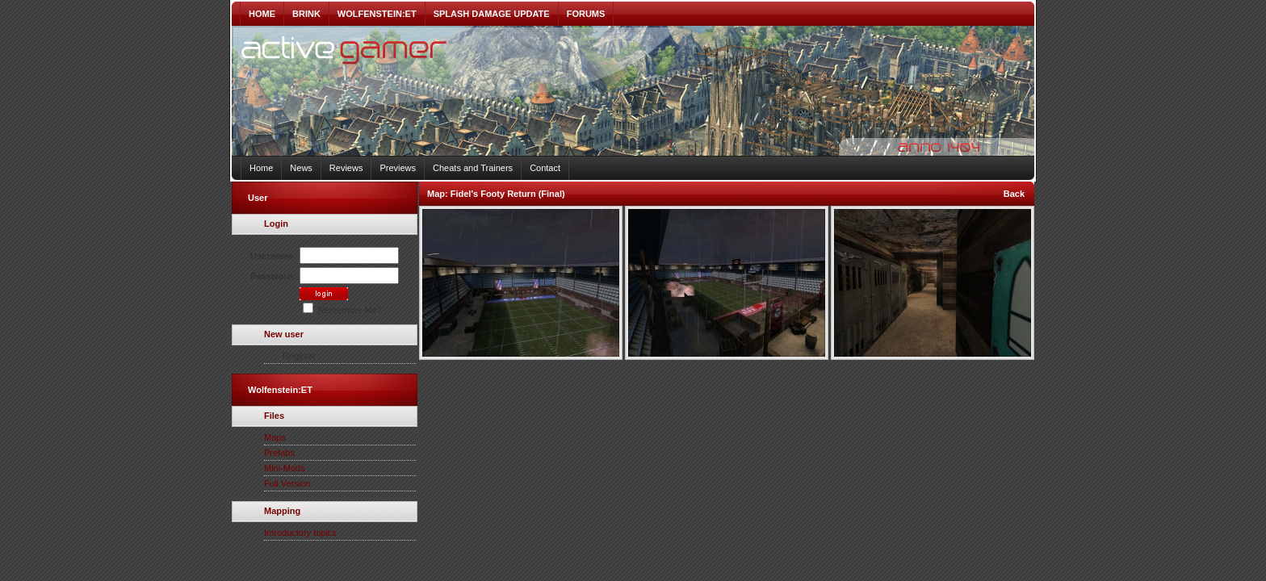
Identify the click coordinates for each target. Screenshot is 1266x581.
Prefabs (279, 453)
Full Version (287, 483)
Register (299, 356)
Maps (275, 437)
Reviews (346, 168)
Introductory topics (300, 532)
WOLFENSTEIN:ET (377, 14)
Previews (397, 168)
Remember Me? (342, 310)
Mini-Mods (284, 468)
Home (261, 168)
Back (1014, 194)
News (301, 168)
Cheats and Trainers (473, 168)
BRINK (306, 14)
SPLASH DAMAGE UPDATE (492, 14)
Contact (545, 168)
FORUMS (586, 14)
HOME (262, 14)
